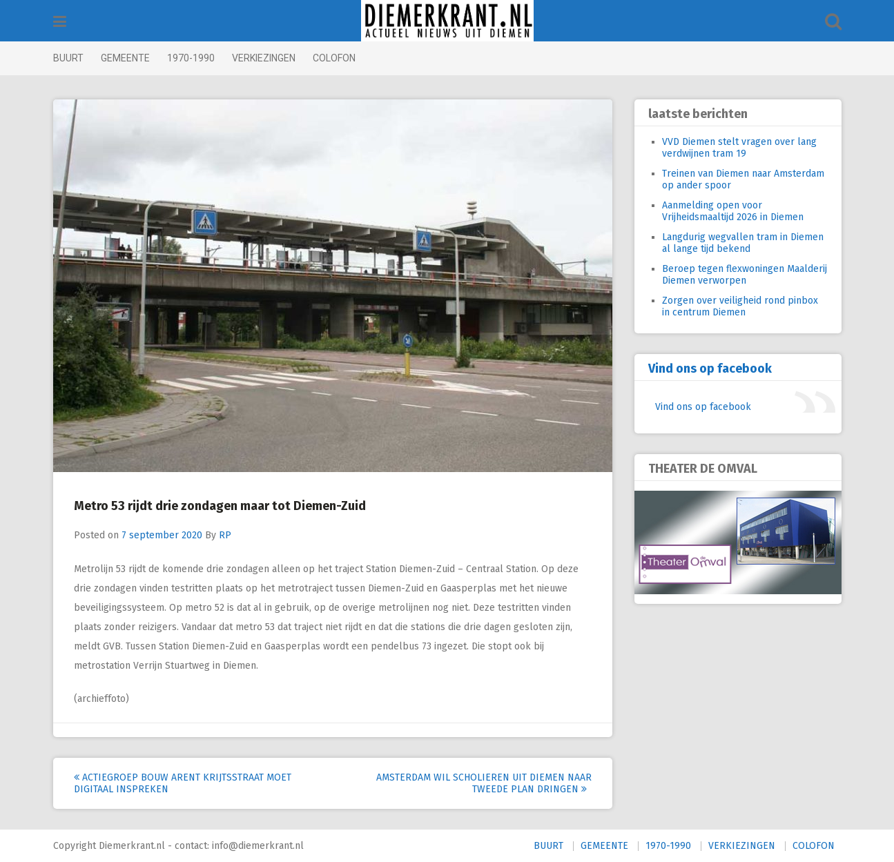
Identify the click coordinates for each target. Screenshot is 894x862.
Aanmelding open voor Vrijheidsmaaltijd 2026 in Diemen (733, 211)
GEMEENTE (125, 57)
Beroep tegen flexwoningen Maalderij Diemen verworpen (744, 274)
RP (225, 535)
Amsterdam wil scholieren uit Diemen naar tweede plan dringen (484, 783)
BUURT (68, 57)
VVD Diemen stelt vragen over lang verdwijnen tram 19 (739, 147)
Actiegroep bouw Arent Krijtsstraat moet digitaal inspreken (182, 783)
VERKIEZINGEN (263, 57)
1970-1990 (191, 57)
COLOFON (334, 57)
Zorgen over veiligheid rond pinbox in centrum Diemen (740, 306)
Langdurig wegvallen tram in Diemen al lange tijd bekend (743, 243)
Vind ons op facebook (710, 368)
